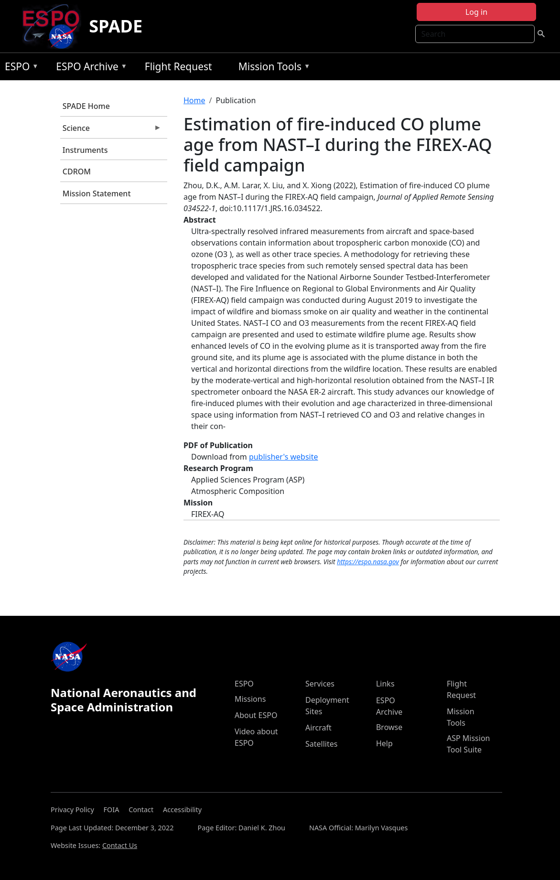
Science (111, 130)
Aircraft (318, 727)
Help (384, 743)
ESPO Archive (89, 68)
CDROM (77, 171)
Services (319, 683)
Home (194, 100)
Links (385, 683)
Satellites (321, 744)
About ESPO (256, 715)
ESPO (19, 68)
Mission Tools (272, 68)
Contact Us (119, 845)
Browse (389, 727)
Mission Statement (97, 193)
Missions (250, 699)
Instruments (85, 150)
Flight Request (178, 66)
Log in (476, 12)
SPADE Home (86, 106)
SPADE (115, 26)
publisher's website (283, 456)
